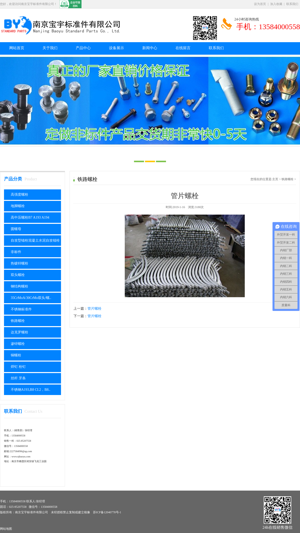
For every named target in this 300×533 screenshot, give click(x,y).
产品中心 (83, 48)
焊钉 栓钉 (18, 367)
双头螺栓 (18, 275)
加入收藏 (276, 4)
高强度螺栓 (19, 194)
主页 (275, 179)
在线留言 (183, 48)
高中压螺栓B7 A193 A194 (30, 217)
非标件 (16, 252)
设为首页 (260, 4)
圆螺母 (16, 229)
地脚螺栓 (18, 206)
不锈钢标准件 (21, 309)
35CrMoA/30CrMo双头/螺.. (31, 298)
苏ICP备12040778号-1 (107, 512)
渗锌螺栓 (18, 344)
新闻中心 (149, 48)
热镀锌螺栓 (19, 263)
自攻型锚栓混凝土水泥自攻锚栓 (35, 240)
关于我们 (50, 48)
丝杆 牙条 (18, 378)
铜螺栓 (16, 355)
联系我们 (292, 4)
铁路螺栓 (18, 321)
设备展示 (116, 48)
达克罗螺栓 (19, 332)
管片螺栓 (95, 308)
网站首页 (16, 48)
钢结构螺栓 (19, 286)
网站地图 (6, 529)
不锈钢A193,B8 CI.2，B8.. (30, 390)
